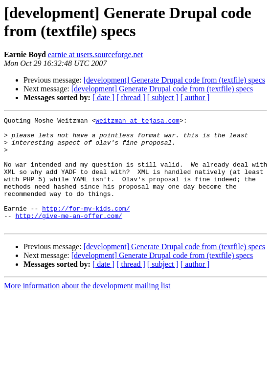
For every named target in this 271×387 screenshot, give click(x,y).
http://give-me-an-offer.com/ (68, 236)
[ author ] (195, 97)
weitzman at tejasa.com (137, 121)
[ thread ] (130, 97)
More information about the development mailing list (87, 307)
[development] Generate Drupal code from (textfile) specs (174, 80)
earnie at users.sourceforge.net (95, 54)
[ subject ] (163, 97)
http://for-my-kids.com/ (86, 227)
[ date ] (103, 97)
